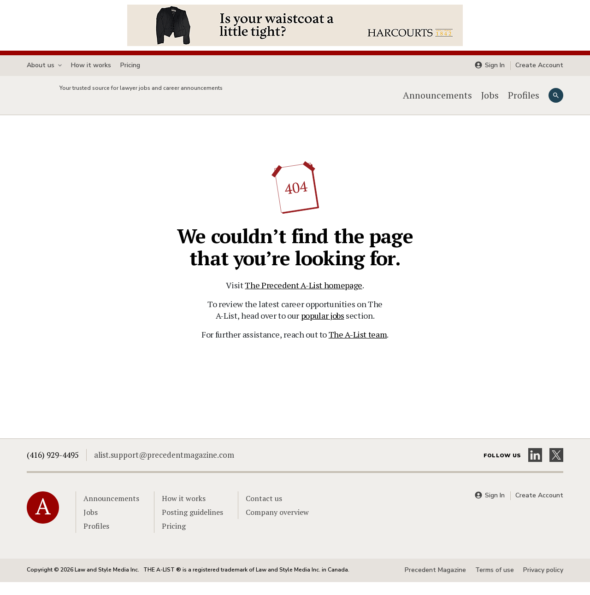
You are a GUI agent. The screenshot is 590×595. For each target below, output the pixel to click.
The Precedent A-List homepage (303, 297)
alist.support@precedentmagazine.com (164, 467)
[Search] (556, 101)
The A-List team (358, 347)
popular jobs (322, 328)
